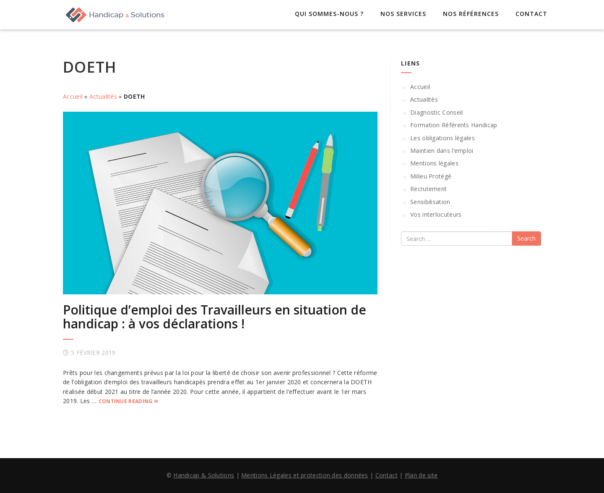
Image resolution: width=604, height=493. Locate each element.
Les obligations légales (442, 138)
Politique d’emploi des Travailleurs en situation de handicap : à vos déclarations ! (214, 316)
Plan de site (421, 475)
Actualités (103, 96)
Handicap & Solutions (203, 475)
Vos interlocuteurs (435, 214)
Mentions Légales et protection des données (304, 475)
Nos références (471, 14)
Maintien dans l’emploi (442, 151)
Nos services (403, 14)
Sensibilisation (430, 202)
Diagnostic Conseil (436, 112)
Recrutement (428, 189)
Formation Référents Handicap (453, 125)
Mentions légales (434, 163)
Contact (531, 14)
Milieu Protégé (430, 176)
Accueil (73, 96)
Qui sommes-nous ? (329, 14)
